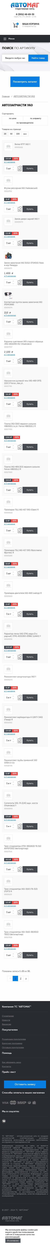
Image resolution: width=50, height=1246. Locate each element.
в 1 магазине (9, 162)
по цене (12, 118)
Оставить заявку (25, 1084)
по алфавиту (35, 118)
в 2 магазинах (10, 441)
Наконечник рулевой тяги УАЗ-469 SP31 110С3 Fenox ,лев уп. (22, 382)
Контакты (6, 1067)
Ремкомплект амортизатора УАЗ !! (20, 677)
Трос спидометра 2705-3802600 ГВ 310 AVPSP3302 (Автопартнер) (22, 847)
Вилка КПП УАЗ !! (22, 144)
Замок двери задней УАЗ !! (27, 219)
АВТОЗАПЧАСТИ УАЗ (24, 96)
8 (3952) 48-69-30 (25, 14)
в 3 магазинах (10, 276)
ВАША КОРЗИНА (30, 24)
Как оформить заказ (11, 1062)
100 (18, 134)
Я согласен (13, 1240)
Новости (6, 1020)
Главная (6, 96)
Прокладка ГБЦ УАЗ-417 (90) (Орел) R (21, 510)
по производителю (25, 123)
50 (11, 134)
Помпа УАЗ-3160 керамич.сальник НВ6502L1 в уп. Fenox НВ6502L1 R (20, 425)
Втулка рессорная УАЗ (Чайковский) (20, 188)
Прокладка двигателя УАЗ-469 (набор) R (23, 593)
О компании (8, 1016)
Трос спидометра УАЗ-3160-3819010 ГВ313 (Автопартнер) (21, 933)
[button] (13, 167)
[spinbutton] (10, 168)
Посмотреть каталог (25, 81)
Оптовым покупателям (13, 1048)
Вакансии (6, 1024)
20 (5, 134)
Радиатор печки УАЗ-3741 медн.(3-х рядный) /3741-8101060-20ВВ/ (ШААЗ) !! (22, 635)
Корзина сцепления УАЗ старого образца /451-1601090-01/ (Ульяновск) (23, 342)
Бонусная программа (12, 1043)
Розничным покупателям (14, 1039)
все (25, 134)
